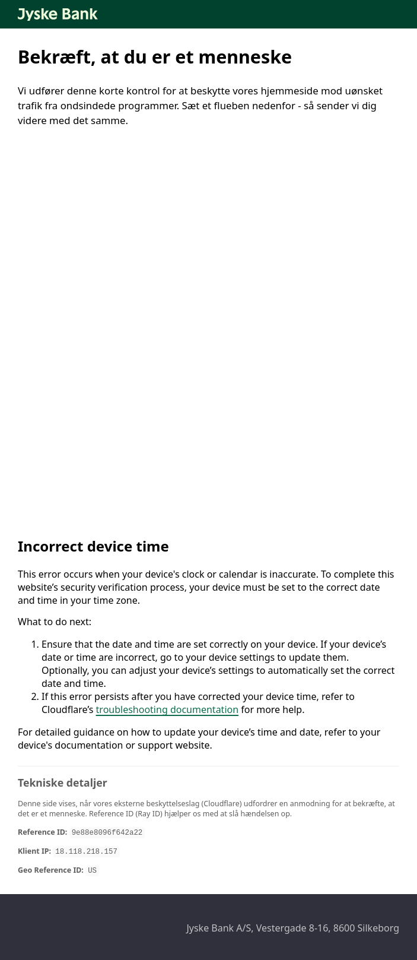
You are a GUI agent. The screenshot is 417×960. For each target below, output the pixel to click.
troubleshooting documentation (167, 709)
